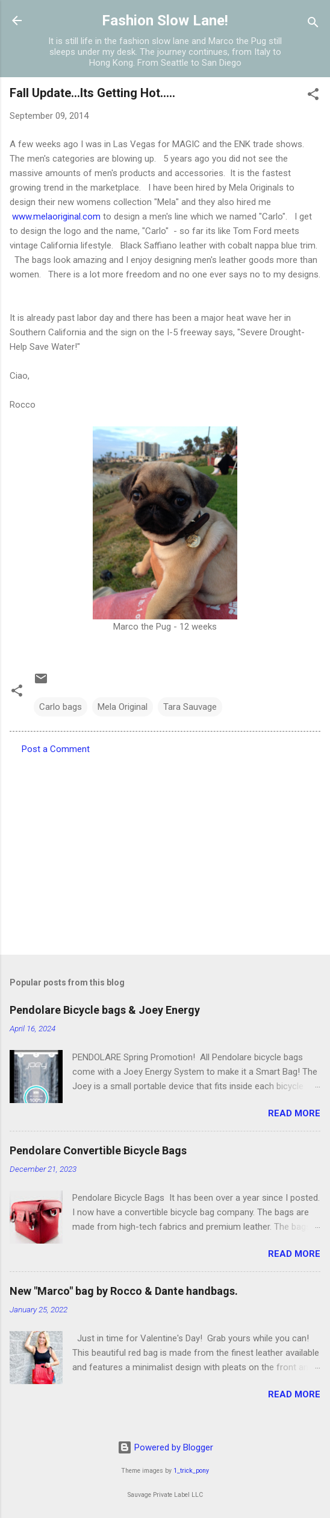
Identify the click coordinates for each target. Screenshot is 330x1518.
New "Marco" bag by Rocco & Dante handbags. (124, 1291)
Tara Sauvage (190, 706)
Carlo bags (60, 706)
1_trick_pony (191, 1471)
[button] (313, 96)
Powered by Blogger (165, 1447)
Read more (294, 1113)
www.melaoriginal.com (56, 216)
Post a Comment (56, 749)
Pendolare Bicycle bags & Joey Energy (105, 1010)
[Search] (313, 24)
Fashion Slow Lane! (165, 20)
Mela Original (123, 706)
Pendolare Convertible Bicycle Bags (98, 1150)
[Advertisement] (165, 851)
